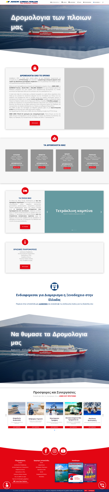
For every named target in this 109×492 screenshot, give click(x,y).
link (40, 490)
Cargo (65, 2)
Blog (79, 2)
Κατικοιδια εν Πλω (20, 472)
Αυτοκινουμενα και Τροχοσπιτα (20, 467)
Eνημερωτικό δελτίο (41, 474)
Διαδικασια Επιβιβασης (20, 465)
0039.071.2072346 (66, 490)
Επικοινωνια (88, 2)
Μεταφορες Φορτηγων (41, 467)
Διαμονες (72, 2)
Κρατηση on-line (41, 469)
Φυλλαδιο (35, 123)
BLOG (41, 472)
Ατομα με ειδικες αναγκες (20, 474)
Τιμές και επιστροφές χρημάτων (20, 479)
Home (41, 462)
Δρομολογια (55, 2)
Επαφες (20, 462)
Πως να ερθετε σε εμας (20, 476)
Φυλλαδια (41, 476)
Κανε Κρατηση (65, 36)
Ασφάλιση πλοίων (20, 469)
